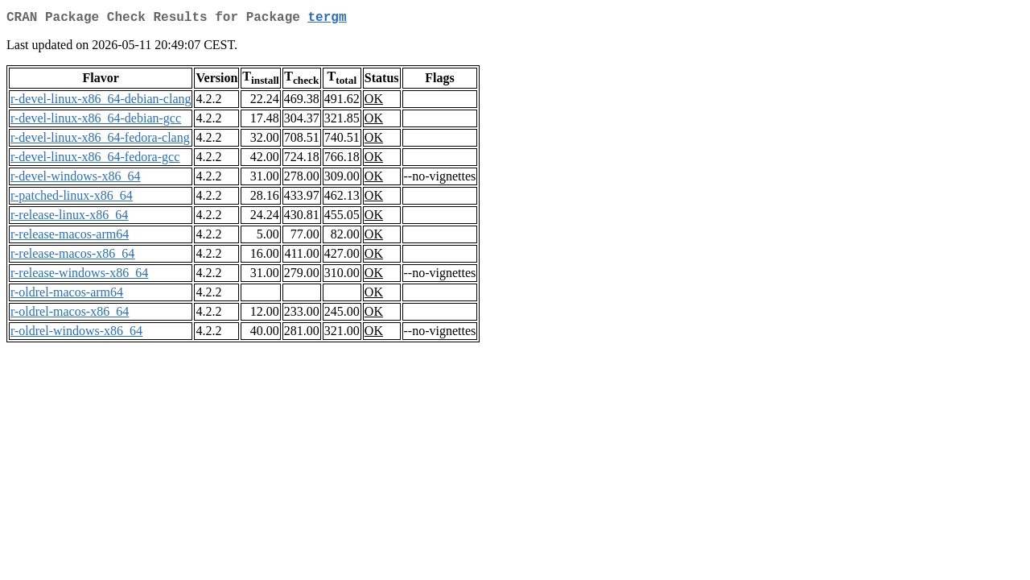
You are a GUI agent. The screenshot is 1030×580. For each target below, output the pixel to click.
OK (374, 102)
